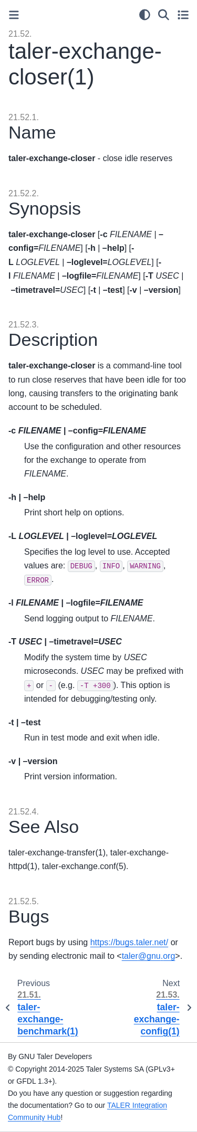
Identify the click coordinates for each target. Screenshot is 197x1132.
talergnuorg (148, 955)
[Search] (163, 15)
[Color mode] (144, 15)
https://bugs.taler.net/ (129, 942)
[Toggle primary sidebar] (14, 15)
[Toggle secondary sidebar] (183, 15)
